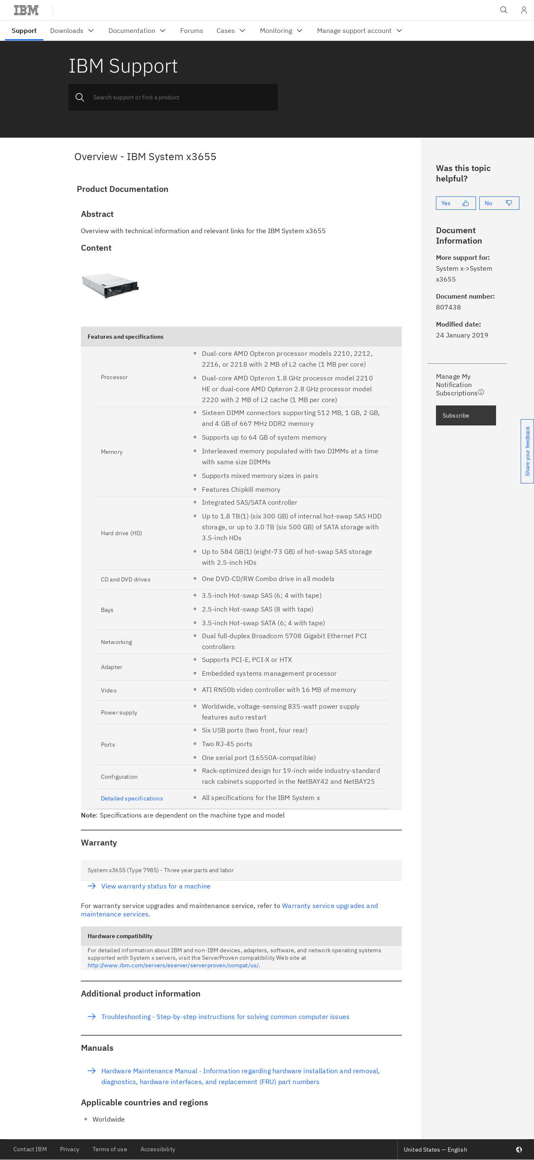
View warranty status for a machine (156, 886)
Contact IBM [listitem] (30, 1149)
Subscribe (456, 415)
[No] (499, 203)
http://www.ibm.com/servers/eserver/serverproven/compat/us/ (173, 965)
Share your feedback (527, 451)
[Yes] (456, 203)
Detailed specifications (132, 798)
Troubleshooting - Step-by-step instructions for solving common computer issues (225, 1016)
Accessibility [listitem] (158, 1149)
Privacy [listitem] (69, 1149)
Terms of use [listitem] (110, 1149)
